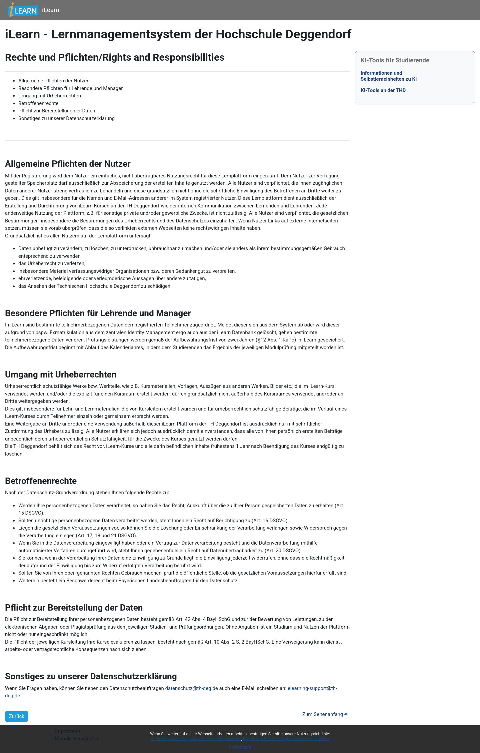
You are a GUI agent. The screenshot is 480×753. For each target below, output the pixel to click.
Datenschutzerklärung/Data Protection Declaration (196, 738)
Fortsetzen (240, 747)
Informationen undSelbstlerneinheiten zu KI (389, 76)
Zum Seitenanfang (324, 714)
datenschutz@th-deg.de (191, 688)
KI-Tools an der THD (383, 90)
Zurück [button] (16, 716)
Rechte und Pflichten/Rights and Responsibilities (286, 738)
